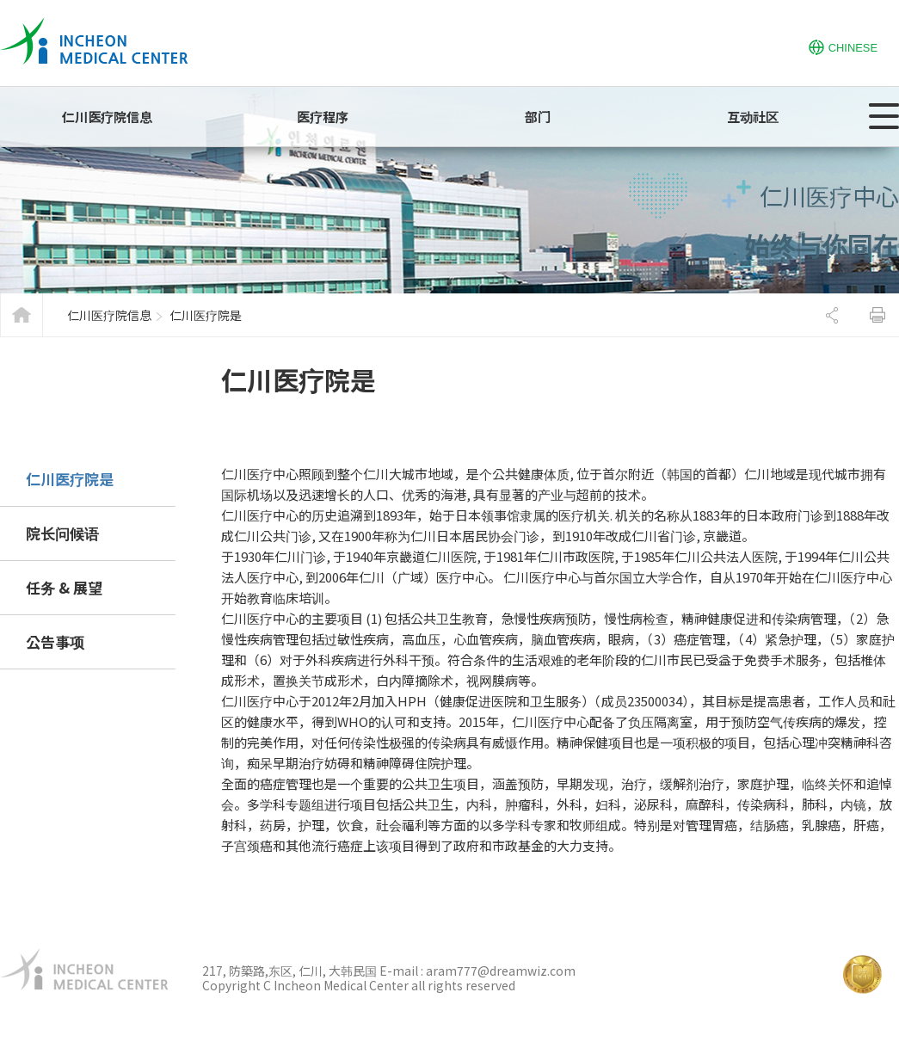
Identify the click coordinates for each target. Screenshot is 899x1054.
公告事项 (55, 641)
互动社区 (753, 117)
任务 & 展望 (64, 587)
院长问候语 (62, 533)
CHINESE (843, 46)
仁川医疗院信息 (107, 117)
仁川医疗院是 (70, 479)
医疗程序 (322, 117)
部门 (538, 117)
